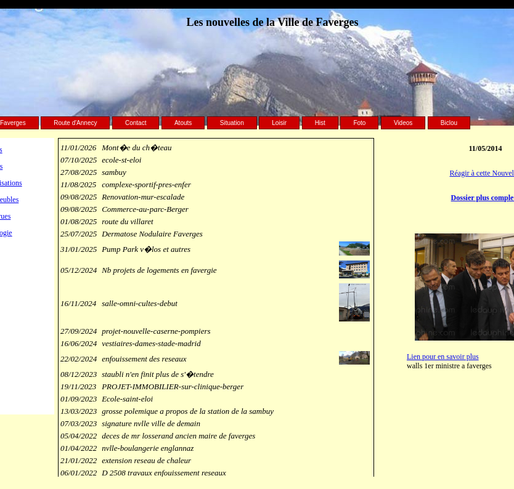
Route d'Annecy (75, 122)
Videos (403, 122)
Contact (135, 122)
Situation (232, 122)
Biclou (449, 122)
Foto (359, 122)
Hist (320, 122)
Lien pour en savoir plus (443, 356)
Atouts (183, 122)
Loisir (279, 122)
